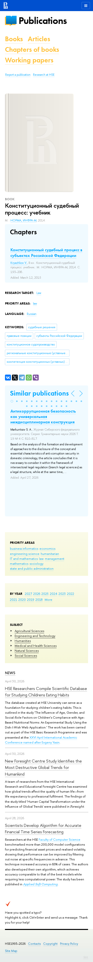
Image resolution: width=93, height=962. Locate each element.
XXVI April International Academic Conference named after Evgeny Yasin (41, 739)
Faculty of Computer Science (59, 839)
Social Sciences (26, 655)
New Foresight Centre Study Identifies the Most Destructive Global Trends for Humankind (43, 767)
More (48, 599)
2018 (39, 599)
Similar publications (39, 393)
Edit (86, 957)
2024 (53, 593)
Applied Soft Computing (40, 884)
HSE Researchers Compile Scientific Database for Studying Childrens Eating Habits (46, 692)
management (54, 558)
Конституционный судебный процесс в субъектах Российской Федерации (46, 252)
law (41, 558)
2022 (70, 593)
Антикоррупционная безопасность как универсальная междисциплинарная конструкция (43, 416)
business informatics (24, 548)
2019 (30, 599)
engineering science (24, 553)
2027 (28, 593)
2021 (13, 599)
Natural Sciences (27, 650)
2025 (45, 593)
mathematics (19, 563)
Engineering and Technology (35, 636)
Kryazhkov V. (18, 263)
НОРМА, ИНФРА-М (23, 220)
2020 (22, 599)
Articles (39, 39)
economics (47, 548)
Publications (43, 20)
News (10, 672)
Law (38, 293)
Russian (31, 314)
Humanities (23, 640)
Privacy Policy (69, 944)
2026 (36, 593)
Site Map (11, 951)
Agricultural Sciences (29, 631)
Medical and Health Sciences (36, 645)
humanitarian (50, 553)
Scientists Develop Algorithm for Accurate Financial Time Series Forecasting (43, 828)
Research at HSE (44, 75)
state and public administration (32, 568)
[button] (11, 401)
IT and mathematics (24, 558)
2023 (62, 593)
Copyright (50, 944)
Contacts (34, 944)
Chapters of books (32, 49)
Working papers (29, 60)
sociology (36, 563)
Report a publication (18, 75)
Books (14, 39)
